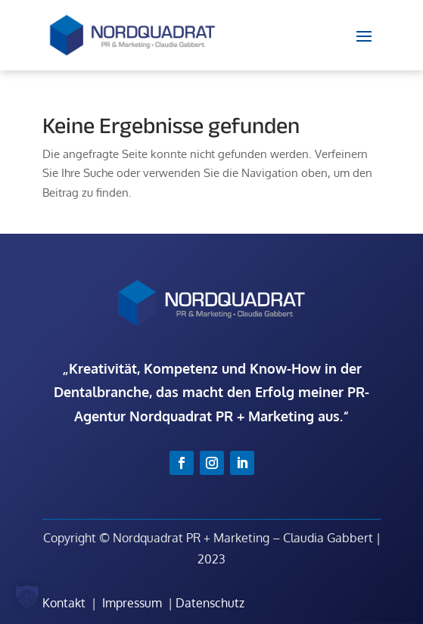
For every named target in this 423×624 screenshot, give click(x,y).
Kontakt (64, 602)
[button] (27, 597)
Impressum (132, 602)
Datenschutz (210, 602)
